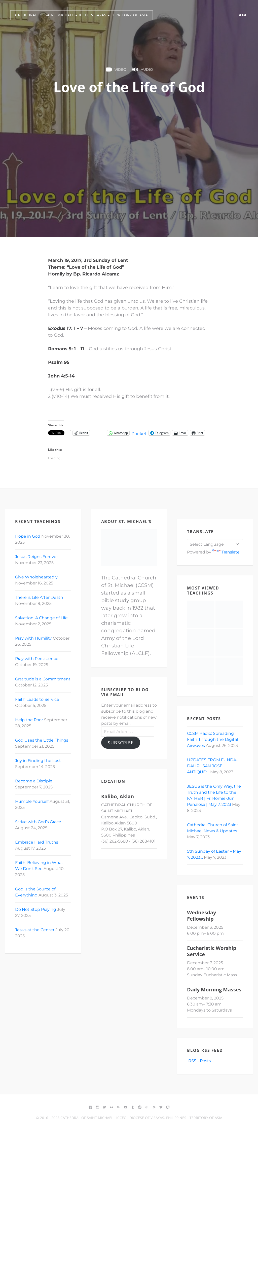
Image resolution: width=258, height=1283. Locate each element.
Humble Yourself (32, 801)
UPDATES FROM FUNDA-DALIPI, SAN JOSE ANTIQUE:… (212, 765)
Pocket (139, 433)
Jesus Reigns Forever (36, 556)
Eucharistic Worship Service (211, 951)
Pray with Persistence (36, 658)
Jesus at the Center (34, 929)
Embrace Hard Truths (36, 842)
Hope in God (27, 536)
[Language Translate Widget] (215, 544)
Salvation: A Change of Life (41, 617)
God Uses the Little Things (41, 740)
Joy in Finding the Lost (38, 760)
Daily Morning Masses (214, 989)
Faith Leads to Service (37, 699)
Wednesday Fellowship (201, 915)
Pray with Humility (33, 638)
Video (115, 69)
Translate (226, 552)
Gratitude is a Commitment (42, 679)
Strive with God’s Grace (38, 821)
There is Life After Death (39, 597)
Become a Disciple (33, 781)
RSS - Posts (199, 1060)
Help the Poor (29, 719)
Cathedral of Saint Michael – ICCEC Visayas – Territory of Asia (81, 15)
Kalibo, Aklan (117, 796)
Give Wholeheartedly (36, 577)
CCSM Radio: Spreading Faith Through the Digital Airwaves (212, 739)
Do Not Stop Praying (35, 909)
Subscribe (121, 743)
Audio (142, 69)
